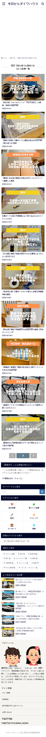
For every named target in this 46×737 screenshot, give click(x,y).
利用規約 (5, 699)
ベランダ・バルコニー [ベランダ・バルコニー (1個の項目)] (28, 567)
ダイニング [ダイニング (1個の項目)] (23, 563)
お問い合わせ (7, 712)
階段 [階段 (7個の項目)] (36, 563)
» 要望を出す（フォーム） (12, 478)
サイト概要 (6, 693)
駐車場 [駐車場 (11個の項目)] (33, 554)
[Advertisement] (23, 32)
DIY (12, 515)
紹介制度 (12, 505)
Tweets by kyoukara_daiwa (14, 723)
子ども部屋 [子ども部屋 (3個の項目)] (10, 567)
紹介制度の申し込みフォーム (12, 705)
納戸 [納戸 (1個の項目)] (22, 554)
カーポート (12, 526)
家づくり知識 (34, 505)
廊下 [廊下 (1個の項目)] (8, 558)
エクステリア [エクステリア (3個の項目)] (21, 558)
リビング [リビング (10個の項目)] (10, 554)
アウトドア (34, 515)
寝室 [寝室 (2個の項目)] (35, 558)
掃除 (34, 526)
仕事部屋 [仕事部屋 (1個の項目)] (9, 563)
